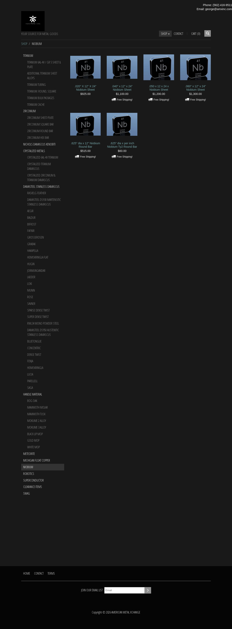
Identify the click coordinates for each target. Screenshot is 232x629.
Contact (178, 33)
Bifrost (31, 224)
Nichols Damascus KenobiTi (39, 144)
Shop (165, 33)
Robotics (28, 473)
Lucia (30, 374)
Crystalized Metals (34, 151)
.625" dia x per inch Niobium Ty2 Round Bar (122, 145)
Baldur (31, 217)
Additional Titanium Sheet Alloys (42, 75)
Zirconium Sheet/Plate (40, 117)
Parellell (32, 381)
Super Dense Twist (38, 316)
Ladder (31, 277)
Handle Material (32, 394)
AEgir (30, 211)
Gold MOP (33, 440)
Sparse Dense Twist (38, 310)
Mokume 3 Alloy (36, 427)
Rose (30, 297)
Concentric (34, 348)
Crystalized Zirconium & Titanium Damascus (41, 177)
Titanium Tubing (36, 84)
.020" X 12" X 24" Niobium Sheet (85, 88)
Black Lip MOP (35, 434)
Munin (31, 290)
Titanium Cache (36, 104)
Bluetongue (34, 341)
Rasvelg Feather (36, 193)
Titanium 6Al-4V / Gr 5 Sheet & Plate (44, 64)
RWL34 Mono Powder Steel (43, 323)
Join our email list (92, 590)
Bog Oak (32, 401)
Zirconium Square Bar (40, 124)
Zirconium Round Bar (40, 131)
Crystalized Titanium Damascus (39, 166)
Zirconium (29, 111)
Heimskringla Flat (37, 257)
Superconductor (33, 480)
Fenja (30, 361)
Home (26, 573)
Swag (26, 493)
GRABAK (31, 244)
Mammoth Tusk (36, 414)
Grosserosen (35, 237)
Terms (51, 573)
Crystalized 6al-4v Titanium (42, 157)
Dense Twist (34, 354)
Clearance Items (32, 487)
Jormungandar (36, 270)
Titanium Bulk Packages (40, 98)
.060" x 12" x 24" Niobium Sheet (195, 88)
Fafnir (30, 230)
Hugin (30, 264)
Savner (31, 303)
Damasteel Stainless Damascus (41, 186)
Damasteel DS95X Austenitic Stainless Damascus (43, 332)
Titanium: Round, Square (41, 91)
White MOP (33, 447)
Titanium (28, 55)
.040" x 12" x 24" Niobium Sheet (122, 88)
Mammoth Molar (37, 407)
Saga (30, 387)
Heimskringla (35, 367)
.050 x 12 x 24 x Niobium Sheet (159, 88)
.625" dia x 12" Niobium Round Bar (85, 145)
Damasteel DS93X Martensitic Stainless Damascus (44, 202)
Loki (29, 283)
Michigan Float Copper (36, 460)
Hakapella (32, 250)
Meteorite (29, 454)
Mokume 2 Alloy (36, 420)
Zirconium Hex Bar (38, 137)
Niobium (28, 467)
